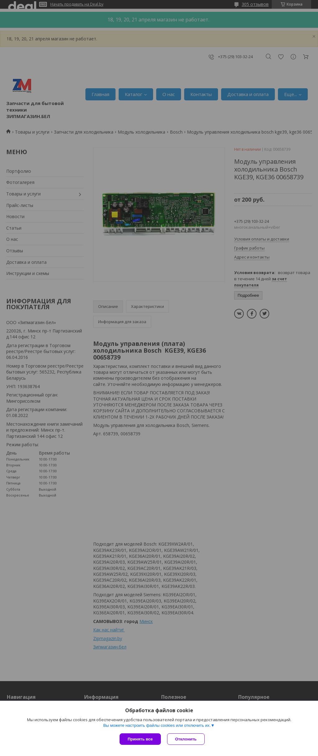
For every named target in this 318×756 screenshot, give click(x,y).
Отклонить (186, 739)
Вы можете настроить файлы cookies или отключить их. (157, 725)
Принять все (140, 739)
